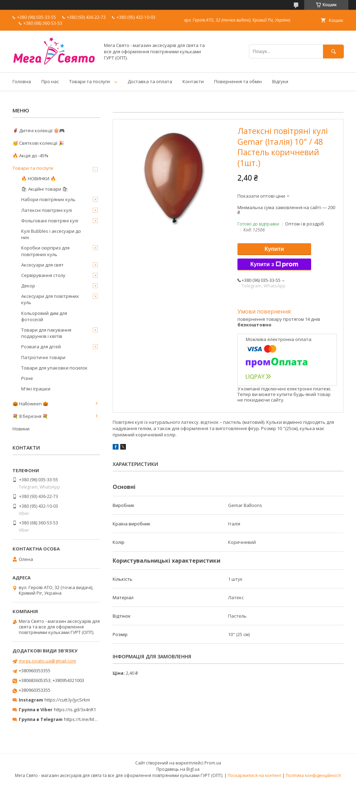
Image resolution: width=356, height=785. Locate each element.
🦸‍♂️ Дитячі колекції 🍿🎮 (39, 130)
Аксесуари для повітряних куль (50, 299)
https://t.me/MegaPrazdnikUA (95, 719)
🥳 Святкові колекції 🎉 (38, 143)
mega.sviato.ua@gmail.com (47, 661)
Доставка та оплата (150, 81)
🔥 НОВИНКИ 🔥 (38, 178)
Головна (22, 81)
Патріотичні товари (43, 357)
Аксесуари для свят (42, 265)
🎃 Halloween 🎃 (30, 404)
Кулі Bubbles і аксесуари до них (51, 234)
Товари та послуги (89, 81)
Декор (28, 286)
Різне (27, 378)
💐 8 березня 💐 (30, 416)
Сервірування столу (43, 275)
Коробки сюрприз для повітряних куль (45, 251)
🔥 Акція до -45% (30, 155)
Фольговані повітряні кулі (49, 220)
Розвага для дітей (41, 346)
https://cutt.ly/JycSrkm (67, 700)
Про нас (50, 81)
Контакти (193, 81)
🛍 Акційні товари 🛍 (44, 189)
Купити (274, 249)
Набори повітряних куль (48, 199)
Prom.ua (212, 763)
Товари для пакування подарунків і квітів (46, 333)
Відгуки (280, 81)
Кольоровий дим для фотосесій (44, 316)
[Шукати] (333, 51)
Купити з (274, 264)
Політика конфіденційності (313, 775)
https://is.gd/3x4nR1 (75, 709)
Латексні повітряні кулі (46, 210)
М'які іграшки (35, 389)
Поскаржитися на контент (254, 775)
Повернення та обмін (238, 81)
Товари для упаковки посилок (54, 368)
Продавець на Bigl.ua (178, 769)
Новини (21, 429)
